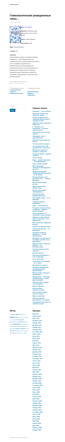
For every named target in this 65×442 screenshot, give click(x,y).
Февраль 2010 (37, 374)
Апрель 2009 (37, 396)
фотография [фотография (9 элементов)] (12, 332)
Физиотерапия (14, 4)
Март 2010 (36, 372)
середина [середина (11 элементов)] (17, 328)
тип (23, 83)
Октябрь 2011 (37, 329)
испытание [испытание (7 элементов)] (14, 319)
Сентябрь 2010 (37, 358)
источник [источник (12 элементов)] (18, 319)
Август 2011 (36, 334)
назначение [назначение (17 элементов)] (16, 324)
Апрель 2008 (37, 423)
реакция (20, 83)
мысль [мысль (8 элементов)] (11, 324)
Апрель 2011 (37, 343)
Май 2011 (36, 340)
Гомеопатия (25, 81)
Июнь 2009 (36, 392)
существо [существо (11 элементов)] (12, 330)
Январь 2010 (37, 376)
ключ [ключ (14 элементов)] (22, 319)
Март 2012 (36, 318)
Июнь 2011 (36, 338)
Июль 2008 (36, 416)
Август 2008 (36, 414)
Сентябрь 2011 (37, 332)
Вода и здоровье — (39, 286)
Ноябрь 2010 (37, 354)
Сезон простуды (38, 259)
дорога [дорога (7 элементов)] (19, 317)
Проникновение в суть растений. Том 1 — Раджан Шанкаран (41, 178)
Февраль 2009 (37, 401)
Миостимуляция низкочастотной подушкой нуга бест (41, 167)
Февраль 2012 (37, 320)
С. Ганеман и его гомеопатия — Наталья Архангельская (40, 128)
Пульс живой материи (40, 164)
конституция (15, 83)
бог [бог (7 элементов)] (10, 314)
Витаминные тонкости (40, 265)
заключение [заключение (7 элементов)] (26, 317)
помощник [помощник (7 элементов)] (11, 326)
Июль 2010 (36, 363)
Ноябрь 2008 (37, 407)
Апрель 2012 (37, 316)
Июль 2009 (36, 390)
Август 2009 (36, 387)
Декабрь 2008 (37, 405)
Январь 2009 (37, 403)
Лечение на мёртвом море (41, 226)
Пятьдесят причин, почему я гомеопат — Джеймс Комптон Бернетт (42, 209)
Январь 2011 (37, 349)
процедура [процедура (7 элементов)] (22, 326)
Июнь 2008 (36, 419)
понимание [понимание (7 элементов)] (15, 326)
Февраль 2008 (37, 427)
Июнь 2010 (36, 365)
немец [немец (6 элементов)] (21, 324)
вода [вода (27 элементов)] (12, 317)
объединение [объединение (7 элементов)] (24, 324)
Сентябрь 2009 (37, 385)
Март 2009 (36, 399)
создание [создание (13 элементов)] (22, 328)
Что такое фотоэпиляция (41, 144)
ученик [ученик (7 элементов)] (22, 330)
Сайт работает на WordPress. (22, 437)
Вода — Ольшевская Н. (40, 205)
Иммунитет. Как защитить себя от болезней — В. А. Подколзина (41, 218)
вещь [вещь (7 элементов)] (24, 314)
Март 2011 (36, 345)
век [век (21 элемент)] (17, 314)
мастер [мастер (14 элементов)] (22, 321)
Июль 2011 (36, 336)
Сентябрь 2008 (37, 412)
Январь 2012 (37, 323)
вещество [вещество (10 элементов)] (21, 314)
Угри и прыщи (37, 157)
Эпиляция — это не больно (42, 111)
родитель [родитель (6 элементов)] (26, 326)
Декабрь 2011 (37, 325)
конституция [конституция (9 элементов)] (12, 321)
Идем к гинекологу (39, 296)
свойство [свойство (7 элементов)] (13, 328)
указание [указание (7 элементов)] (18, 330)
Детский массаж (38, 253)
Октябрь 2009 (37, 383)
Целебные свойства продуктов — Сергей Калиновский (39, 234)
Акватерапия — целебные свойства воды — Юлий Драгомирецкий (41, 278)
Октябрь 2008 (37, 410)
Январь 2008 (37, 430)
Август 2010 (36, 361)
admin (12, 22)
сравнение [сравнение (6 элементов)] (27, 328)
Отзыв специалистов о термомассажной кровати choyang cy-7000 (41, 119)
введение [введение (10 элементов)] (13, 314)
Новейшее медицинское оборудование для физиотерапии (41, 269)
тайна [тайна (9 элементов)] (16, 330)
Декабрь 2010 (37, 352)
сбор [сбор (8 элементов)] (11, 328)
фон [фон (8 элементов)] (27, 330)
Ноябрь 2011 (37, 327)
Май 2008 (36, 421)
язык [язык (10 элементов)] (25, 332)
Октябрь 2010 (37, 356)
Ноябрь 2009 (37, 381)
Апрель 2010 (37, 369)
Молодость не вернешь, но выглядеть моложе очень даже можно (42, 239)
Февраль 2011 (37, 347)
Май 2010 (36, 367)
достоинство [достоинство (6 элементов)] (22, 317)
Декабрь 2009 (37, 378)
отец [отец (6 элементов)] (28, 324)
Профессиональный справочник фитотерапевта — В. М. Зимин (42, 173)
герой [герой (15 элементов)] (15, 317)
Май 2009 (36, 394)
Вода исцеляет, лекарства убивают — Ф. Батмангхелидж (41, 245)
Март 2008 (36, 425)
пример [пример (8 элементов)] (19, 326)
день (12, 83)
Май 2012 (36, 314)
